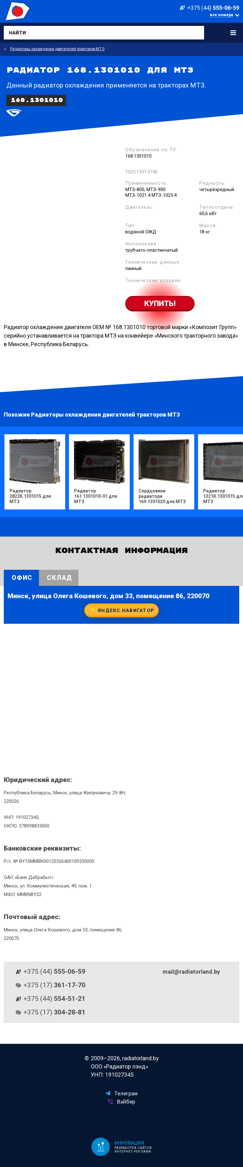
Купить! (160, 303)
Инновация (129, 1143)
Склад (59, 577)
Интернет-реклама (133, 1151)
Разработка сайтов (133, 1148)
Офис (22, 577)
